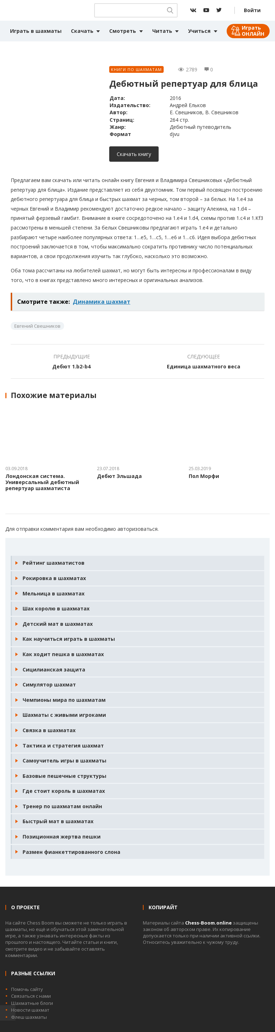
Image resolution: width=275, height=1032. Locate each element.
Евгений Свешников (37, 326)
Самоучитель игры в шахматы (64, 760)
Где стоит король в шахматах (64, 790)
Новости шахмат (30, 1010)
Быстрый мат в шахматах (58, 821)
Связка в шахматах (49, 730)
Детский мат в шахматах (58, 623)
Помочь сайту (27, 989)
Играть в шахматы (36, 30)
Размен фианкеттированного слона (71, 852)
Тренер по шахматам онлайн (62, 806)
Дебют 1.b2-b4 (71, 366)
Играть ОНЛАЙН (253, 30)
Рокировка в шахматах (54, 578)
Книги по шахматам (136, 69)
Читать (162, 30)
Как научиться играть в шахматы (69, 638)
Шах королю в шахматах (56, 608)
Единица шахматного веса (203, 366)
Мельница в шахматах (54, 593)
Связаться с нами (31, 996)
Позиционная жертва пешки (62, 836)
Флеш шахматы (29, 1017)
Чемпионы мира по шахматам (64, 699)
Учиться (199, 30)
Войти (252, 10)
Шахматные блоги (32, 1003)
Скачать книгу (134, 154)
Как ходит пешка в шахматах (63, 654)
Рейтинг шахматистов (54, 562)
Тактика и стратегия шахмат (63, 745)
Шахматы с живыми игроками (64, 714)
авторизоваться (137, 528)
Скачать (82, 30)
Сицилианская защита (54, 669)
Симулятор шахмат (49, 684)
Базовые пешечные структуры (64, 775)
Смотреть (122, 30)
